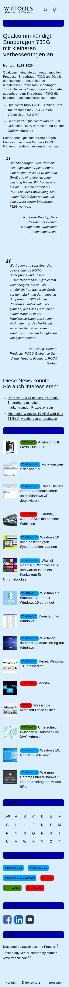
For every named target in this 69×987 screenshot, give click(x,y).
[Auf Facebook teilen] (7, 920)
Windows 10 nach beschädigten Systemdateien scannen (39, 542)
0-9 (7, 816)
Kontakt (11, 982)
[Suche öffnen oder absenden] (45, 10)
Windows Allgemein (20, 877)
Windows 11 (13, 867)
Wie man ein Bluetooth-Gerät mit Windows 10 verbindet (40, 597)
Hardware (35, 888)
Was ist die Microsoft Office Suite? (37, 707)
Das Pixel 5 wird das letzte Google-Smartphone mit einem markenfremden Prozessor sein (33, 402)
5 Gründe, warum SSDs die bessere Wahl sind (39, 518)
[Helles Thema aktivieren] (54, 10)
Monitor (44, 683)
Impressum (54, 982)
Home (11, 23)
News (28, 23)
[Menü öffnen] (62, 10)
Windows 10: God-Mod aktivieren (40, 752)
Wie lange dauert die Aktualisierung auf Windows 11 (42, 643)
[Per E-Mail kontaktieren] (30, 920)
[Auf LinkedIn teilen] (18, 920)
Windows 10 (38, 867)
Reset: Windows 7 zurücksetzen (42, 664)
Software (12, 888)
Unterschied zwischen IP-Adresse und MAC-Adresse (39, 732)
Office (47, 877)
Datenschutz (31, 982)
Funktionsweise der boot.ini (42, 466)
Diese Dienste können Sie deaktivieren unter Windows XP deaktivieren (41, 493)
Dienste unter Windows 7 (40, 618)
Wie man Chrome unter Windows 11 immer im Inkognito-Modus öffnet (40, 780)
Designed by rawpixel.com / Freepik (29, 946)
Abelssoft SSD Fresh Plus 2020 (40, 444)
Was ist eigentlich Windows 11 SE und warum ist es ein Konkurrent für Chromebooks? (31, 570)
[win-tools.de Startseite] (18, 10)
